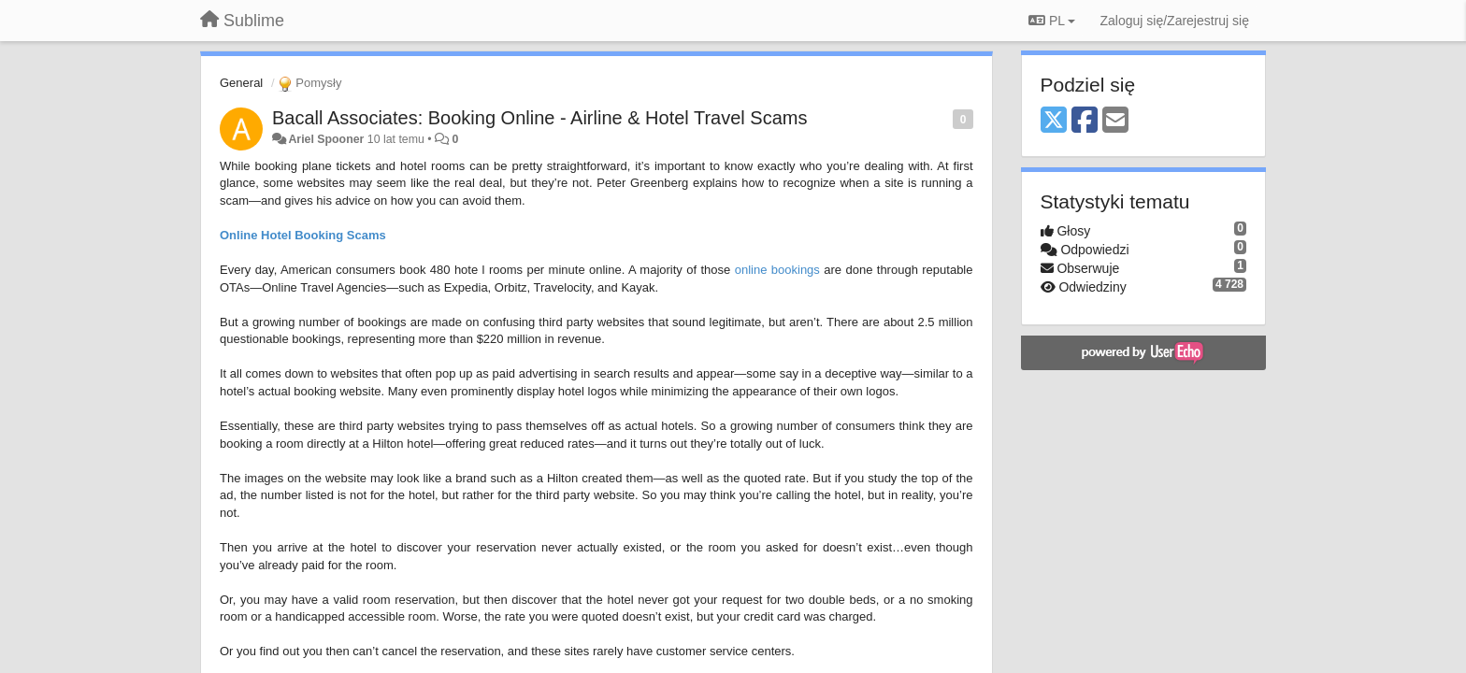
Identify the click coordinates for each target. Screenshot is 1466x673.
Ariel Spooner (326, 139)
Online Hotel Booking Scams (303, 235)
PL (1051, 20)
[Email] (1115, 121)
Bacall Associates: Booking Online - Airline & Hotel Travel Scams (539, 117)
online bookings (777, 270)
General (241, 83)
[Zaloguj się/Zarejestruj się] (1174, 20)
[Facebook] (1084, 121)
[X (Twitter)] (1054, 121)
